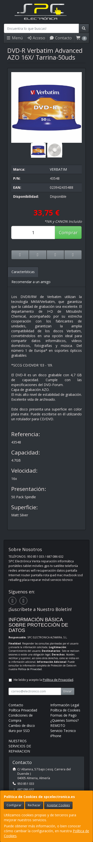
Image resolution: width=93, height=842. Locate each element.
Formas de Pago (63, 715)
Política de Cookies (65, 710)
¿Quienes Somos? (64, 720)
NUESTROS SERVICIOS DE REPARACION (20, 746)
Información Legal (64, 705)
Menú (14, 38)
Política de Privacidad (30, 669)
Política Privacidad (23, 710)
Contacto (60, 38)
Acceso (36, 38)
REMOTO (57, 725)
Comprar (68, 232)
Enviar (67, 691)
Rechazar (34, 805)
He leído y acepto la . (44, 680)
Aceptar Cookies (58, 805)
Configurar (14, 805)
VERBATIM (58, 169)
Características (23, 271)
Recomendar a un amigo (31, 281)
